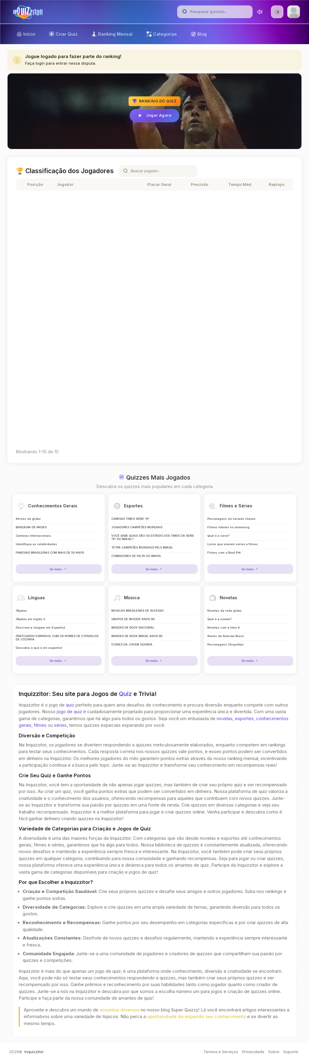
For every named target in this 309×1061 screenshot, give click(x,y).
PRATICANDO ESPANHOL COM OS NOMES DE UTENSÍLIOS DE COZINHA (49, 637)
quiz (70, 705)
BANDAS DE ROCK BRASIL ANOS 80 (137, 636)
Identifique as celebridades (36, 543)
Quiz (125, 693)
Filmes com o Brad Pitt (223, 552)
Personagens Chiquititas (225, 644)
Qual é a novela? (219, 618)
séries (60, 725)
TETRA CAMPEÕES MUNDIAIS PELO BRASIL (143, 547)
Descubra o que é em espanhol (38, 648)
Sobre (273, 1051)
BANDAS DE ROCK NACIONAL (133, 627)
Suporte (290, 1051)
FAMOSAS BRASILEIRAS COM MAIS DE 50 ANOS (51, 552)
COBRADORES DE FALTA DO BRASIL (137, 556)
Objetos (21, 610)
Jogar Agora (154, 115)
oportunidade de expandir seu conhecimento (196, 1016)
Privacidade (253, 1051)
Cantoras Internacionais (33, 534)
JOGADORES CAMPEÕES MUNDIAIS (137, 526)
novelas (225, 718)
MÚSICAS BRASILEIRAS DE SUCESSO (138, 610)
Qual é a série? (218, 534)
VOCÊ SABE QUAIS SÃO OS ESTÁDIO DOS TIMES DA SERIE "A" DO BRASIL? (149, 536)
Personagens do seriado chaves (231, 517)
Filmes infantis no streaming (228, 526)
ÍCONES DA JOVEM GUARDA (132, 644)
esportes (244, 718)
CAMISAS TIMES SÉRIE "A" (131, 517)
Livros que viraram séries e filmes (232, 543)
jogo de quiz (69, 711)
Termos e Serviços (220, 1051)
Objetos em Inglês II (30, 618)
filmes (40, 725)
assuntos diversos (119, 1010)
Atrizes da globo (28, 517)
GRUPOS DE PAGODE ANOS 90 (133, 618)
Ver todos (58, 568)
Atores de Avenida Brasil (225, 636)
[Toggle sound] (260, 11)
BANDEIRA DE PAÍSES (31, 526)
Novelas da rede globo (224, 610)
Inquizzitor (34, 1051)
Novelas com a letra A (223, 627)
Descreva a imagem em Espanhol (40, 627)
